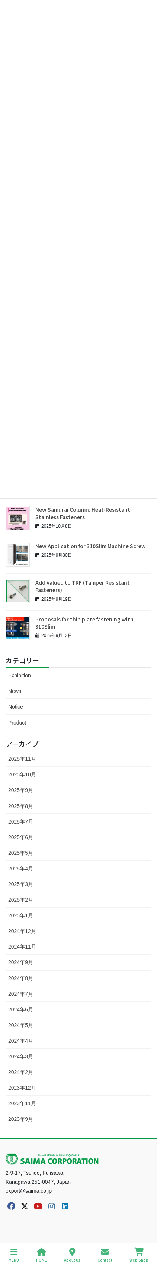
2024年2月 (20, 1072)
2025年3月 (20, 884)
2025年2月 (20, 900)
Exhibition (19, 675)
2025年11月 (22, 759)
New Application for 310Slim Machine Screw (90, 546)
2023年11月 (22, 1103)
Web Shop (138, 1255)
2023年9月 (20, 1119)
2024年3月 (20, 1056)
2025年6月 (20, 837)
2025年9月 (20, 790)
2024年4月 (20, 1041)
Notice (15, 707)
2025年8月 (20, 806)
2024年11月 (22, 947)
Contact (104, 1255)
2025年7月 (20, 822)
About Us (72, 1255)
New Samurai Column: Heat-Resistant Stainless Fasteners (82, 513)
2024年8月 (20, 978)
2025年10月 (22, 774)
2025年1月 (20, 915)
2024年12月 (22, 931)
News (14, 691)
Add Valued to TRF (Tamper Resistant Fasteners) (82, 586)
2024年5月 (20, 1025)
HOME (41, 1255)
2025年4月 (20, 869)
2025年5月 (20, 853)
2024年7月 (20, 994)
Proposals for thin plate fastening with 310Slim (84, 623)
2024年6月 (20, 1010)
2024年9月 (20, 962)
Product (17, 723)
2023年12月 (22, 1088)
